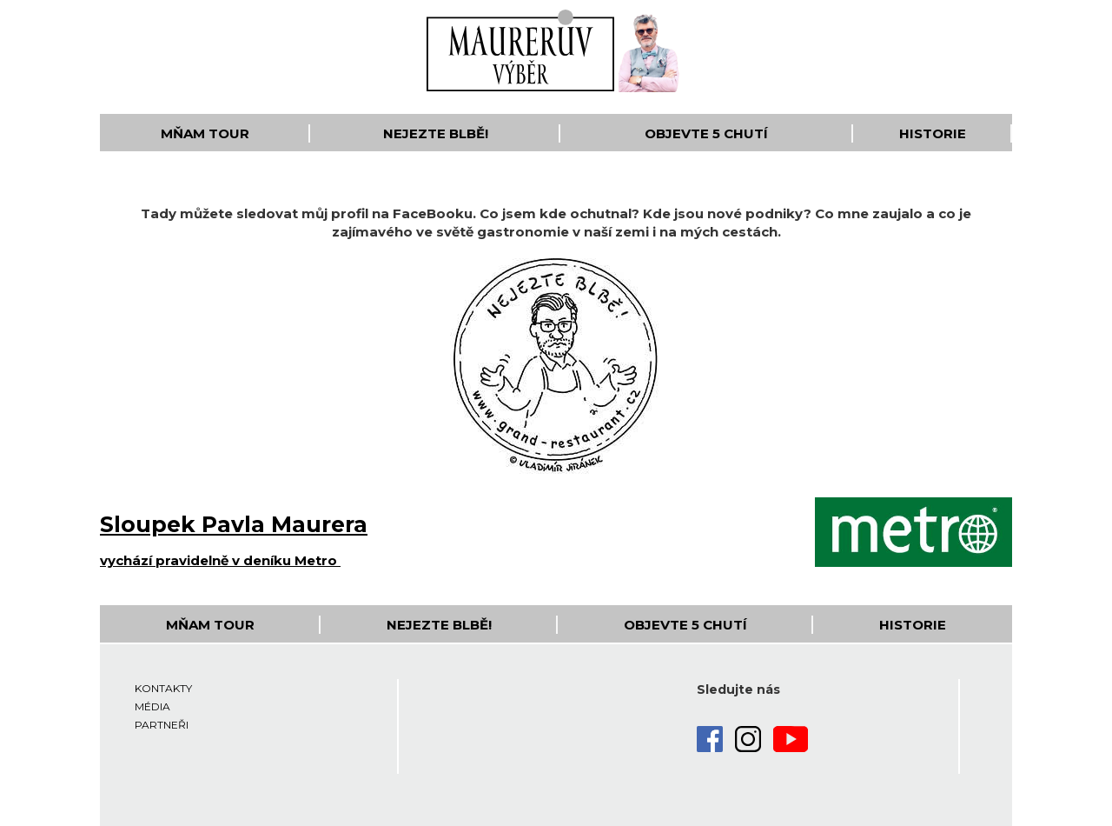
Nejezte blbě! (435, 133)
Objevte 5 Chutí (706, 133)
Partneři (162, 724)
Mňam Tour (205, 133)
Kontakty (163, 688)
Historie (932, 133)
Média (152, 706)
